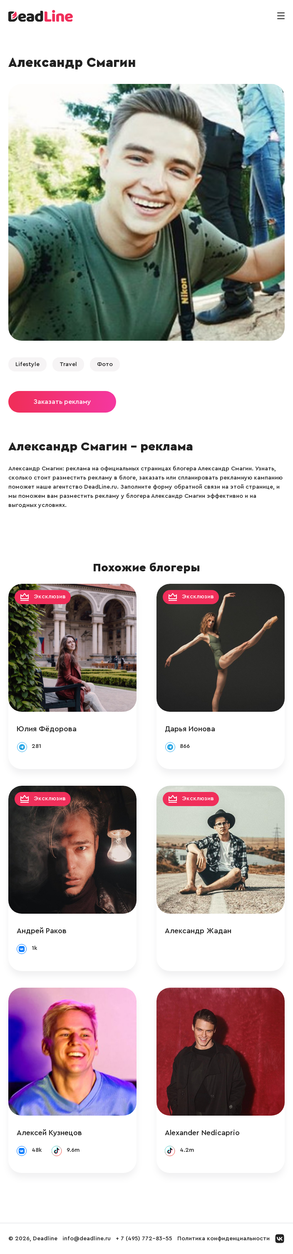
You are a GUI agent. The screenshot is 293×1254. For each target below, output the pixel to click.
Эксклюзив (50, 597)
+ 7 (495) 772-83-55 (144, 1239)
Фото (105, 364)
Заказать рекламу (62, 401)
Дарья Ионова (190, 729)
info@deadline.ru (86, 1239)
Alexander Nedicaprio (202, 1132)
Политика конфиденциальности (223, 1239)
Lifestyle (27, 364)
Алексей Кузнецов (49, 1132)
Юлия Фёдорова (47, 729)
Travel (68, 364)
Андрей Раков (42, 930)
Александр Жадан (198, 930)
